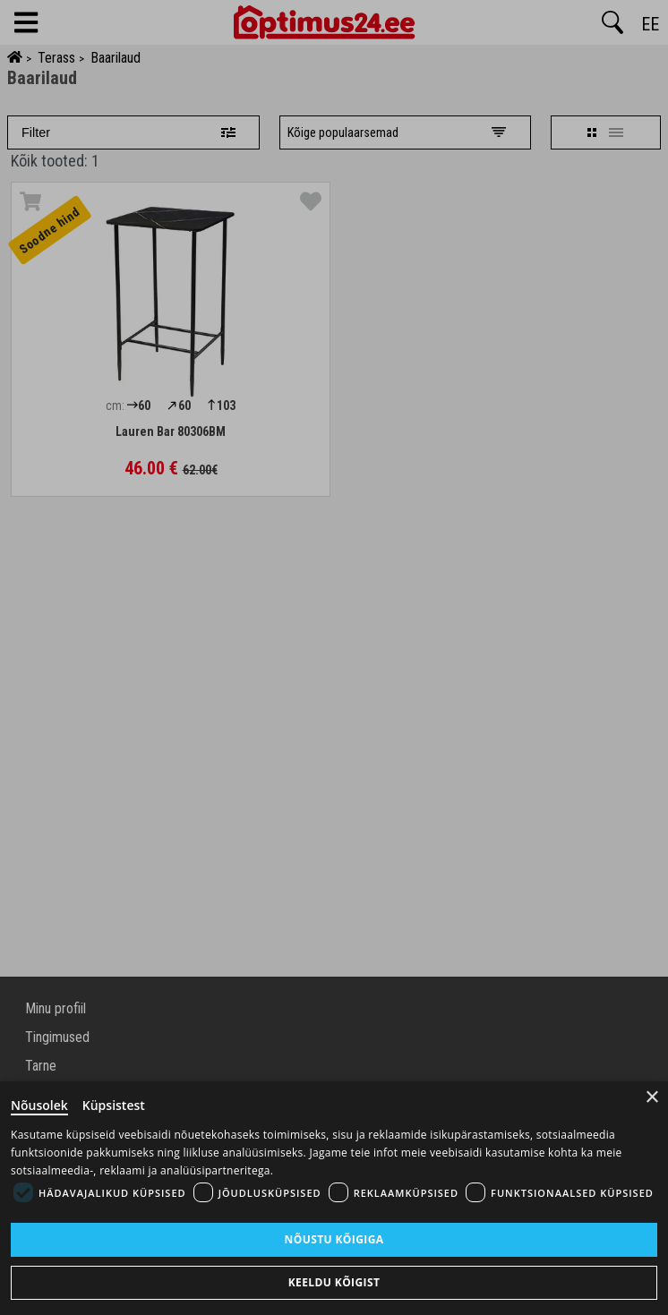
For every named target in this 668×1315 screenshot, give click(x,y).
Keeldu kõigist (334, 1282)
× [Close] (652, 1097)
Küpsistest (113, 1105)
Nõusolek (39, 1105)
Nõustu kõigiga (334, 1239)
